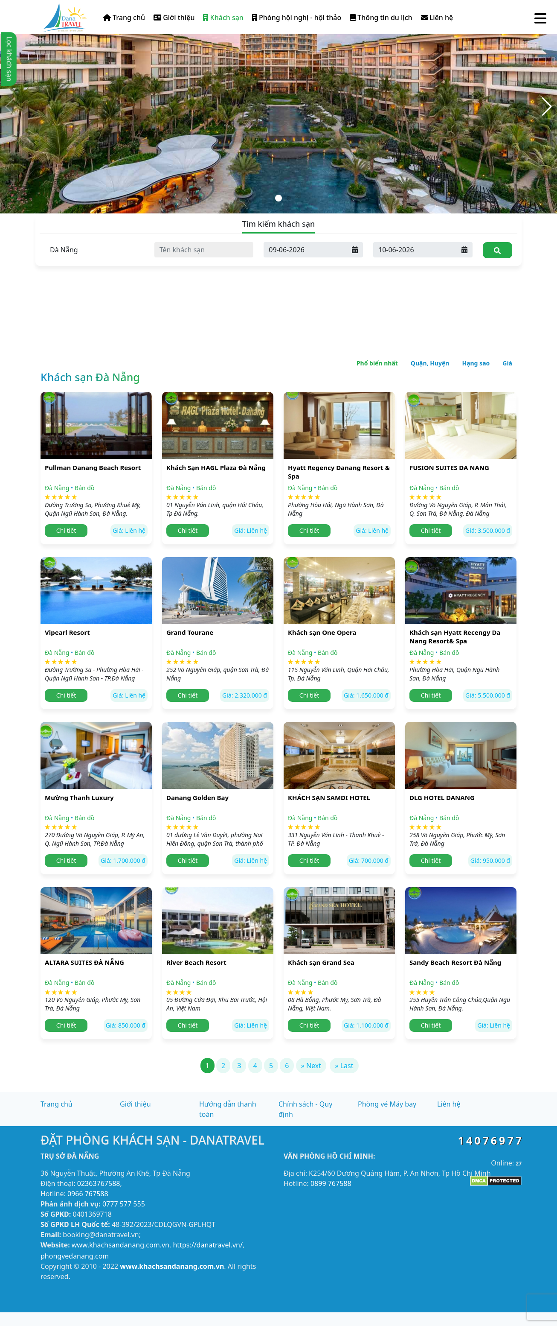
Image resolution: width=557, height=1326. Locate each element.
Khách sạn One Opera (322, 632)
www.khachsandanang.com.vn (120, 1245)
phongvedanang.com (75, 1256)
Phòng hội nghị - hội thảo (296, 17)
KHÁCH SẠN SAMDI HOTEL (329, 797)
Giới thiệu (174, 17)
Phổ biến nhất (377, 363)
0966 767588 (87, 1193)
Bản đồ (84, 488)
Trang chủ (124, 17)
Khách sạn (223, 17)
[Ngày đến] (305, 249)
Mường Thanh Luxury (79, 797)
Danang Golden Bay (197, 797)
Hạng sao (476, 363)
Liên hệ (437, 17)
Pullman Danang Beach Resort (93, 467)
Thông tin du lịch (381, 17)
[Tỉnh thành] (94, 249)
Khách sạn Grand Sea (321, 962)
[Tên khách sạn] (204, 249)
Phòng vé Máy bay (387, 1104)
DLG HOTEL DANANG (442, 797)
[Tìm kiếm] (497, 250)
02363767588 (98, 1183)
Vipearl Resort (67, 632)
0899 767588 (330, 1183)
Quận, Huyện (430, 363)
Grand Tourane (189, 632)
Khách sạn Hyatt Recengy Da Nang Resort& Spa (454, 636)
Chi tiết (66, 530)
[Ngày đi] (415, 249)
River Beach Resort (196, 962)
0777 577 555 (123, 1204)
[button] (547, 106)
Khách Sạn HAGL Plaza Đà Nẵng (216, 467)
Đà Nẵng (57, 488)
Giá (507, 363)
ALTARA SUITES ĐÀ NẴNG (84, 962)
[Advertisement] (278, 277)
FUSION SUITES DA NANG (449, 467)
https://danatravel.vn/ (207, 1245)
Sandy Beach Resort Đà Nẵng (455, 962)
